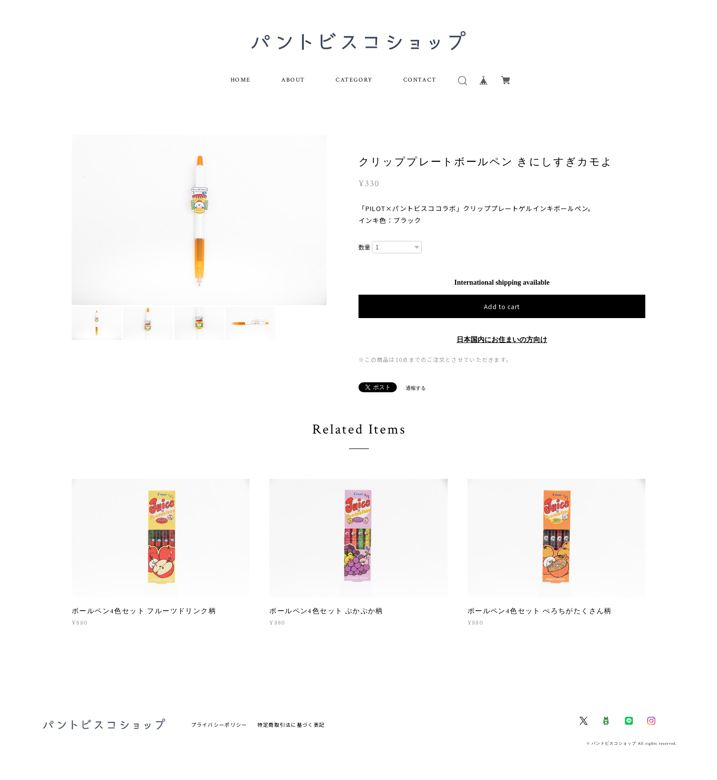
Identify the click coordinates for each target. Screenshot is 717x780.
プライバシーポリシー (219, 724)
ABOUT (293, 80)
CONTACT (420, 80)
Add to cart (502, 306)
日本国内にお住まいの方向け (502, 339)
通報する (416, 388)
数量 (364, 247)
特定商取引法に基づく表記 (291, 724)
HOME (241, 80)
